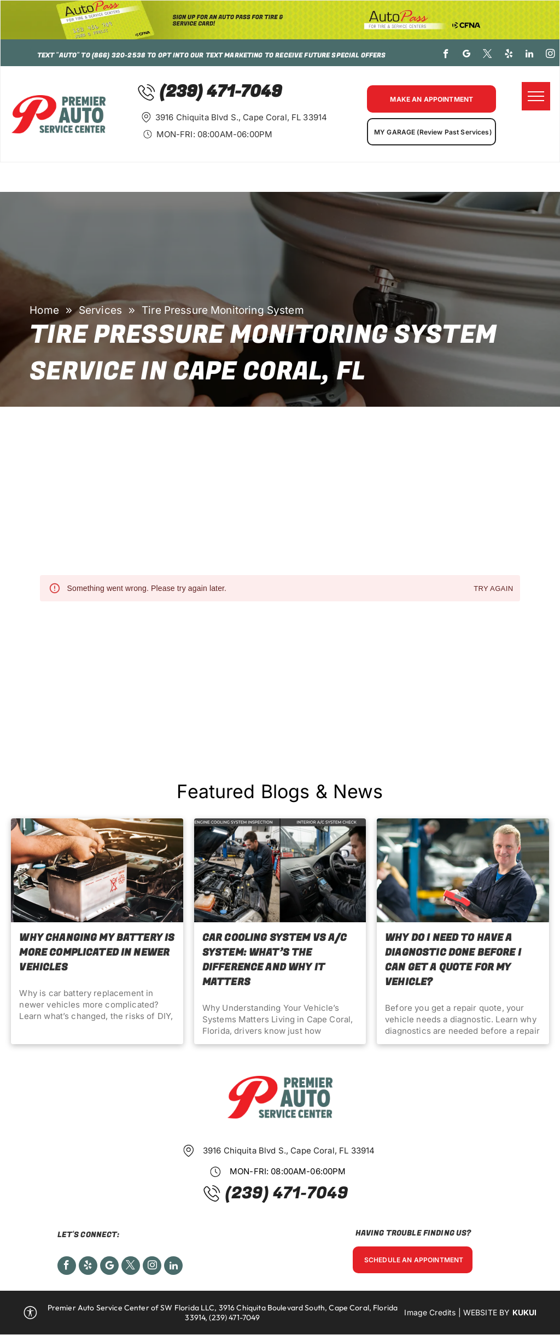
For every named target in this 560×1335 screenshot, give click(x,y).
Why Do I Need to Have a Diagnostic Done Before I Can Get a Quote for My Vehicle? (453, 959)
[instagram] (550, 55)
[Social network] (109, 1267)
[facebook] (446, 55)
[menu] (536, 96)
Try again (493, 589)
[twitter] (488, 55)
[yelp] (509, 55)
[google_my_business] (467, 55)
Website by (486, 1312)
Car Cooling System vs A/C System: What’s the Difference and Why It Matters (274, 959)
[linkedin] (530, 55)
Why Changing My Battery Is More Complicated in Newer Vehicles (96, 952)
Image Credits (430, 1312)
